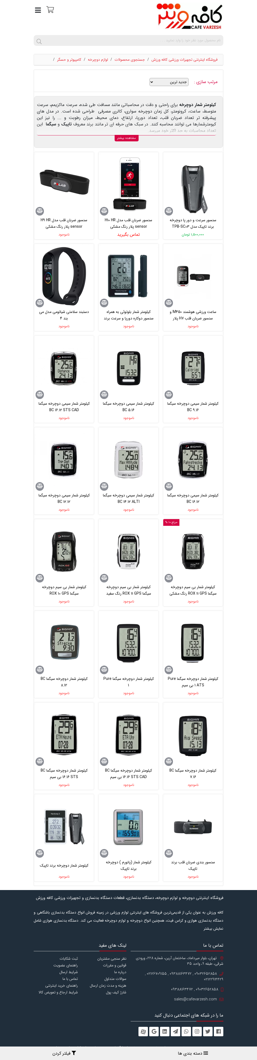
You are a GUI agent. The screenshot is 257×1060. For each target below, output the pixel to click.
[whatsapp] (186, 1031)
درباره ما (120, 972)
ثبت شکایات (69, 959)
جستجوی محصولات (129, 60)
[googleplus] (154, 1031)
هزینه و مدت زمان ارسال (108, 986)
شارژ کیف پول (116, 992)
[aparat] (143, 1031)
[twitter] (208, 1031)
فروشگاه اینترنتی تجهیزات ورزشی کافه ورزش (184, 60)
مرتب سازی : (206, 82)
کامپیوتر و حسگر (69, 60)
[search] (39, 40)
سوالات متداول (115, 979)
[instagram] (197, 1031)
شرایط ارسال (68, 972)
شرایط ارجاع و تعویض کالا (58, 992)
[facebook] (218, 1031)
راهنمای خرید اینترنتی (61, 986)
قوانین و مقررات (114, 965)
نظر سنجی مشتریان (111, 959)
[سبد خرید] (49, 9)
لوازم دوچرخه (98, 60)
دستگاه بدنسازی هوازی (61, 920)
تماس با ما (70, 979)
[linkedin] (164, 1031)
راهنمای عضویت (65, 965)
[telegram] (175, 1031)
